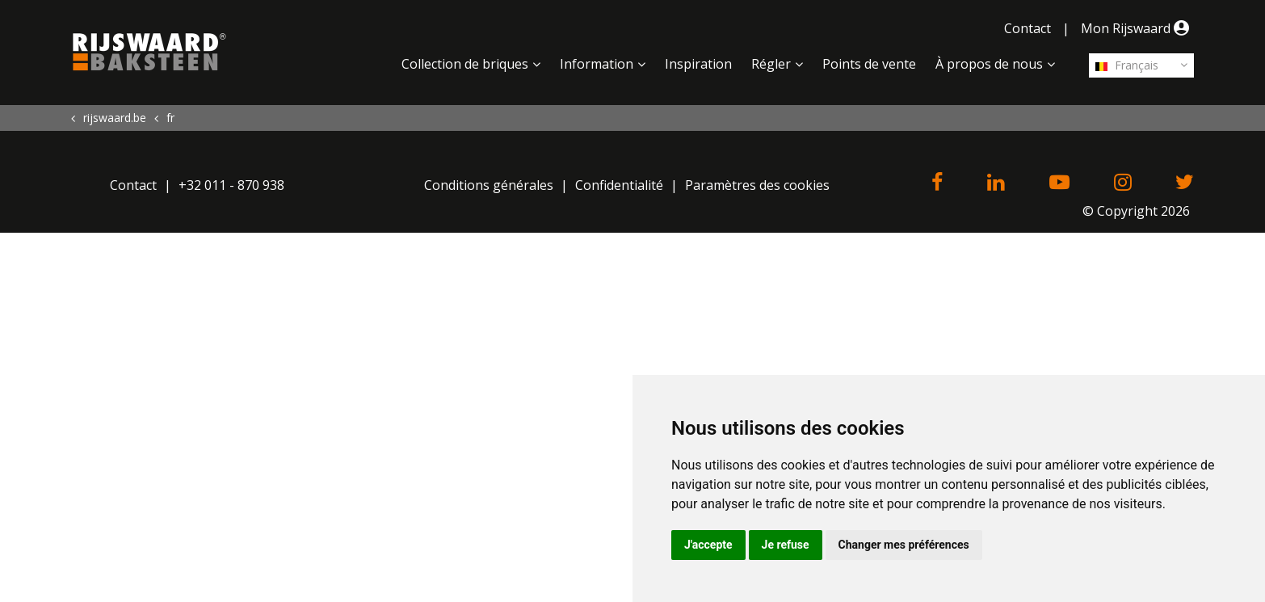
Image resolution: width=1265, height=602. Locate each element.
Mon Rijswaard (1137, 28)
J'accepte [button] (708, 544)
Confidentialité (619, 185)
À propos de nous (989, 64)
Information (596, 64)
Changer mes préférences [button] (903, 544)
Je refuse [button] (785, 544)
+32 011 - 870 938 (231, 185)
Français (1126, 65)
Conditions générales (488, 185)
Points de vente (869, 64)
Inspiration (698, 64)
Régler (771, 64)
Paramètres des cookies (757, 185)
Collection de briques (464, 64)
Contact (1027, 28)
